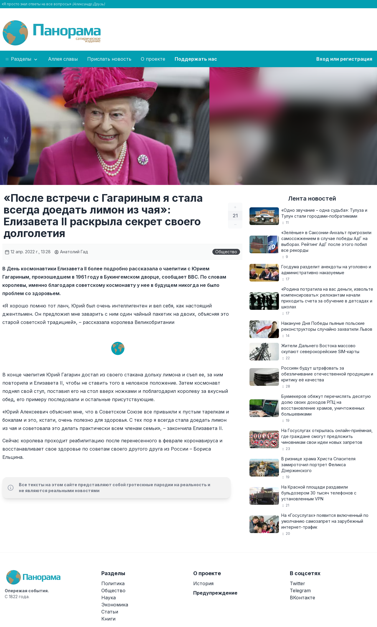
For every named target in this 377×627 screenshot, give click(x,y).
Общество (226, 251)
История (203, 583)
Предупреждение (215, 593)
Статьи (109, 612)
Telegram (300, 590)
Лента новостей (312, 198)
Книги (108, 619)
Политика (113, 583)
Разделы (22, 59)
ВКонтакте (302, 597)
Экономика (114, 605)
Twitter (297, 583)
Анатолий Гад (71, 251)
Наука (108, 597)
